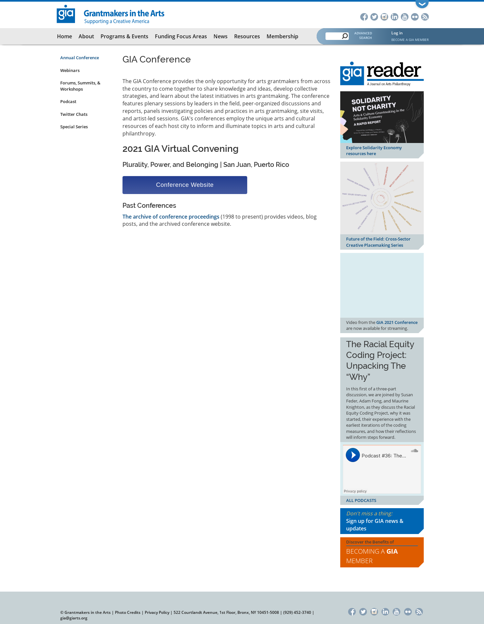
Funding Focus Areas (181, 36)
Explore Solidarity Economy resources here (374, 151)
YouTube (404, 16)
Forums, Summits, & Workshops (80, 86)
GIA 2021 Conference (397, 322)
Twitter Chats (73, 114)
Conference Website (185, 184)
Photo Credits (127, 612)
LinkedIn (394, 16)
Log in (397, 33)
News (221, 36)
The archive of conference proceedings (170, 216)
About (86, 36)
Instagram (384, 16)
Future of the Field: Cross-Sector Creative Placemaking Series (378, 242)
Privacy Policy (157, 612)
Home (64, 36)
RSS (425, 16)
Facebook (364, 16)
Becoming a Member (372, 556)
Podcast (68, 101)
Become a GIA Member (410, 39)
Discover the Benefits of (382, 552)
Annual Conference (79, 58)
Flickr (414, 16)
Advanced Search (363, 35)
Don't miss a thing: (382, 521)
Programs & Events (124, 36)
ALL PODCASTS (361, 500)
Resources (247, 36)
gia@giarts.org (73, 618)
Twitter (374, 16)
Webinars (70, 70)
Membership (282, 36)
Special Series (74, 127)
